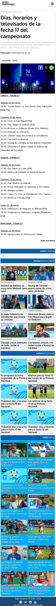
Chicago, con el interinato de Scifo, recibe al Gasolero (14, 345)
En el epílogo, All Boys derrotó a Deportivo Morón (39, 539)
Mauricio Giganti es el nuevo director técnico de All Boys (14, 514)
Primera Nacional (9, 12)
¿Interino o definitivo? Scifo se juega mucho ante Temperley (39, 591)
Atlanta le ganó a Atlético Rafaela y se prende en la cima (11, 539)
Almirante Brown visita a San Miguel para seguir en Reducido (41, 317)
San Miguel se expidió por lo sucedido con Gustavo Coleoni (12, 565)
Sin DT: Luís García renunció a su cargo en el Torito (41, 488)
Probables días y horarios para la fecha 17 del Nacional (14, 429)
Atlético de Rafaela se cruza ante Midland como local (14, 288)
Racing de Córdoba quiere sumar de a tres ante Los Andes (39, 288)
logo (8, 3)
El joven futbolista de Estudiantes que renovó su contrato (13, 317)
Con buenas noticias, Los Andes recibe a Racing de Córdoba (41, 345)
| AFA (19, 12)
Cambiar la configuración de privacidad (28, 605)
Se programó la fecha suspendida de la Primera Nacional (14, 378)
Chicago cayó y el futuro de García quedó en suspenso (13, 591)
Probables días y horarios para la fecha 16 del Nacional (41, 429)
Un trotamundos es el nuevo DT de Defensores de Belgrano (41, 514)
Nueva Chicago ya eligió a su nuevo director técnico (40, 462)
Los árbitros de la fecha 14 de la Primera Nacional (40, 404)
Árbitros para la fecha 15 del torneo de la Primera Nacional (40, 378)
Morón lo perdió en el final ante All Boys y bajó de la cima (41, 565)
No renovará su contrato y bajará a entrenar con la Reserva (13, 462)
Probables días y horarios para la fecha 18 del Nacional (14, 404)
